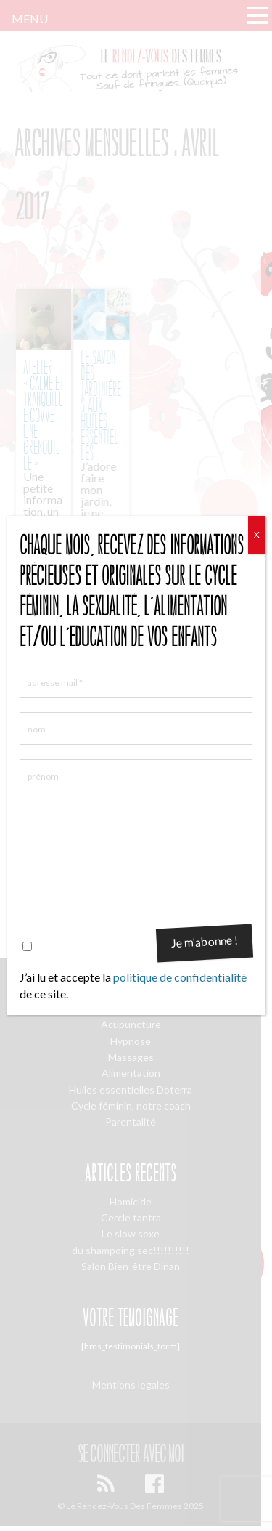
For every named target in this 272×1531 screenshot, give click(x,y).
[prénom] (136, 775)
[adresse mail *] (136, 682)
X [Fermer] (257, 534)
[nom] (136, 728)
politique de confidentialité (180, 977)
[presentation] (79, 858)
